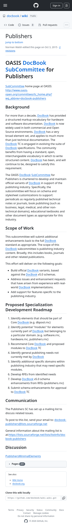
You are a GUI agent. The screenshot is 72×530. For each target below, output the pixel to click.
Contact (27, 513)
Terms (11, 510)
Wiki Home (17, 480)
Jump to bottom (14, 42)
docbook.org (18, 483)
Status (40, 510)
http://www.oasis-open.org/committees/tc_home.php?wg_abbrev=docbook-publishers (28, 94)
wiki (25, 16)
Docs (61, 510)
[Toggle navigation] (5, 5)
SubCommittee (25, 69)
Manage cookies (41, 513)
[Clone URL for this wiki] (33, 498)
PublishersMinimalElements (23, 456)
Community (51, 510)
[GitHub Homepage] (26, 521)
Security (30, 510)
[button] (64, 498)
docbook (13, 16)
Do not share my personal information (36, 516)
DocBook (34, 62)
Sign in (56, 5)
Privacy (20, 510)
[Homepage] (36, 5)
